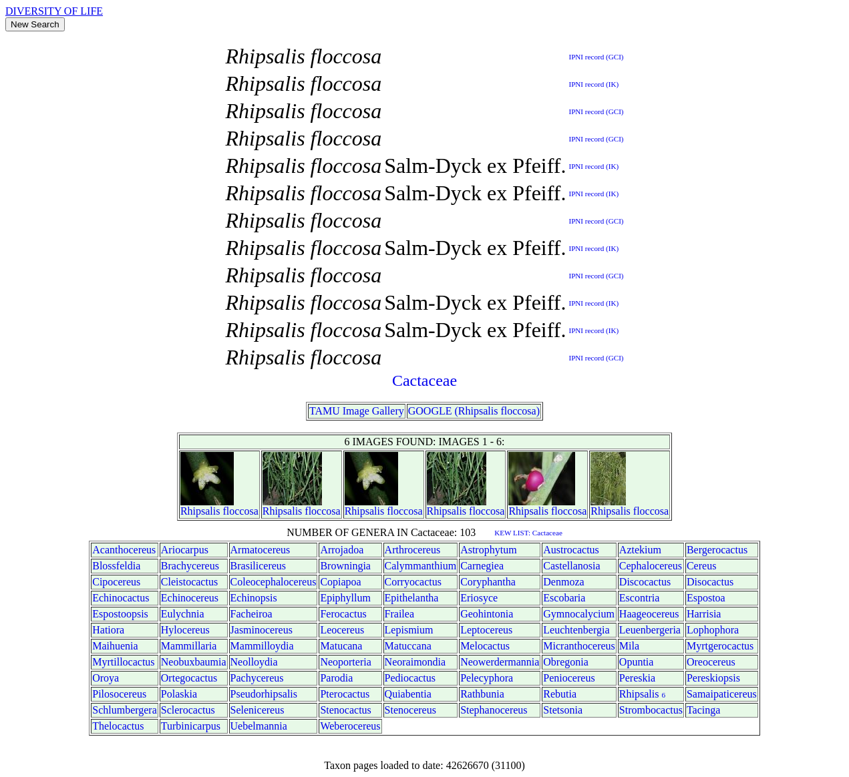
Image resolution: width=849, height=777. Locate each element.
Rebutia (559, 694)
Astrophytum (488, 549)
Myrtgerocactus (720, 646)
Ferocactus (343, 613)
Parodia (336, 678)
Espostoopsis (120, 613)
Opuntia (636, 662)
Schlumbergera (124, 710)
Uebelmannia (258, 726)
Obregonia (565, 662)
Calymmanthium (421, 565)
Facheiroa (251, 613)
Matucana (341, 646)
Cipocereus (116, 581)
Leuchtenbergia (576, 629)
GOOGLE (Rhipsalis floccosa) (474, 411)
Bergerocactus (717, 549)
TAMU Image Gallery (356, 411)
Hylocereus (185, 629)
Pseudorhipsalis (263, 694)
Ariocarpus (184, 549)
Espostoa (706, 597)
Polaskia (179, 694)
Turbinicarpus (190, 726)
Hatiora (108, 629)
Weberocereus (350, 726)
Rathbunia (482, 694)
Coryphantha (488, 581)
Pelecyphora (486, 678)
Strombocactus (651, 710)
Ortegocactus (189, 678)
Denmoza (563, 581)
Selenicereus (257, 710)
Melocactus (485, 646)
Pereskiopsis (713, 678)
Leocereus (342, 629)
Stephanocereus (493, 710)
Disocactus (710, 581)
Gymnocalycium (579, 613)
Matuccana (408, 646)
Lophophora (713, 629)
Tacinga (703, 710)
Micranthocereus (579, 646)
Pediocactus (410, 678)
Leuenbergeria (650, 629)
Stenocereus (410, 710)
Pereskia (637, 678)
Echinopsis (253, 597)
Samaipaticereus (722, 694)
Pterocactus (344, 694)
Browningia (345, 565)
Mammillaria (189, 646)
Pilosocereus (119, 694)
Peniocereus (569, 678)
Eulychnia (182, 613)
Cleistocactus (189, 581)
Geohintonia (486, 613)
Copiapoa (340, 581)
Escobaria (564, 597)
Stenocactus (345, 710)
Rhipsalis (200, 511)
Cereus (701, 565)
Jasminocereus (261, 629)
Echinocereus (189, 597)
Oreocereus (711, 662)
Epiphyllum (345, 597)
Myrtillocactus (123, 662)
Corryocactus (413, 581)
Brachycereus (190, 565)
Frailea (399, 613)
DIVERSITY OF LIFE (54, 11)
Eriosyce (479, 597)
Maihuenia (115, 646)
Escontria (639, 597)
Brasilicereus (258, 565)
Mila (629, 646)
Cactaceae (424, 380)
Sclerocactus (188, 710)
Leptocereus (486, 629)
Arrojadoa (341, 549)
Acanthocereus (124, 549)
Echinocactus (120, 597)
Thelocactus (118, 726)
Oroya (105, 678)
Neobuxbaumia (193, 662)
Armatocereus (260, 549)
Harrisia (704, 613)
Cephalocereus (650, 565)
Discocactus (645, 581)
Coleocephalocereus (273, 581)
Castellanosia (571, 565)
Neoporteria (345, 662)
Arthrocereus (413, 549)
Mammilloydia (262, 646)
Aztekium (640, 549)
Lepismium (409, 629)
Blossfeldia (116, 565)
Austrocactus (571, 549)
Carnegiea (482, 565)
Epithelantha (412, 597)
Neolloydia (254, 662)
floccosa (240, 511)
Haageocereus (649, 613)
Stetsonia (562, 710)
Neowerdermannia (499, 662)
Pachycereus (257, 678)
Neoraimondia (415, 662)
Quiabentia (408, 694)
